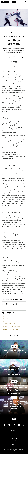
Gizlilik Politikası (14, 438)
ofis (21, 299)
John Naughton (14, 61)
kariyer (15, 299)
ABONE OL (5, 1)
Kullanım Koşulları (14, 440)
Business (14, 32)
